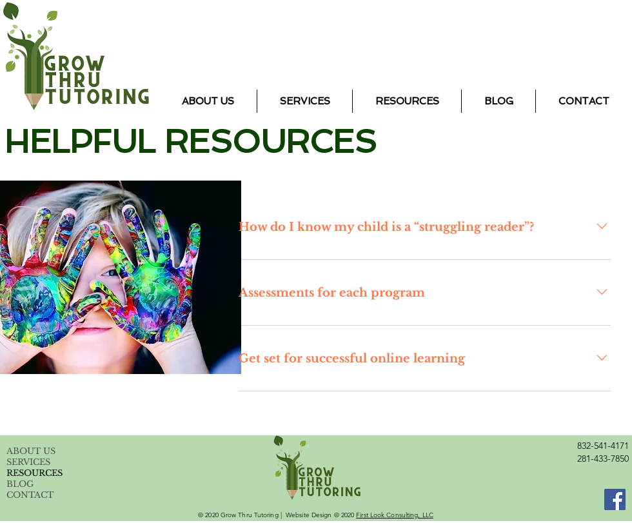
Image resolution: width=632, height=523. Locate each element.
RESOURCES (34, 473)
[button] (304, 101)
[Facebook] (615, 499)
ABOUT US (30, 451)
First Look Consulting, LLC (394, 515)
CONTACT (30, 494)
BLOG (20, 484)
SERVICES (28, 462)
